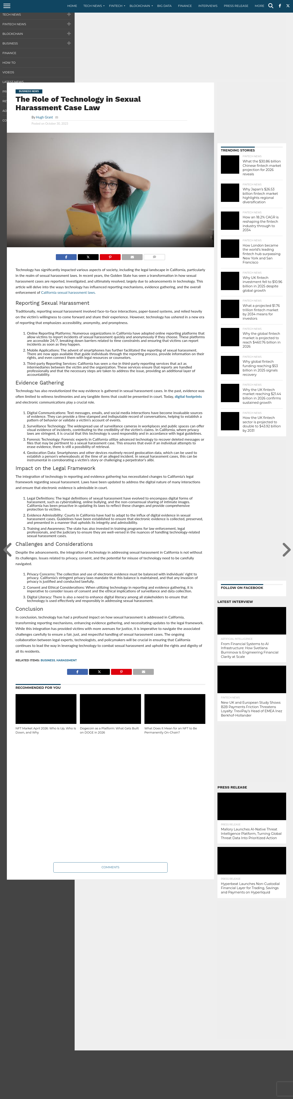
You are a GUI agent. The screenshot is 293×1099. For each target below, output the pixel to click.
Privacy (247, 1095)
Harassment (67, 660)
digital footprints (188, 396)
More (259, 6)
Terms (262, 1095)
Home (72, 6)
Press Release (236, 6)
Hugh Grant (44, 117)
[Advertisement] (146, 47)
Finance (185, 6)
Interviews (207, 6)
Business (48, 660)
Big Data (164, 6)
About (215, 1095)
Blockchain (140, 6)
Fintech (115, 6)
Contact (231, 1095)
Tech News (93, 6)
